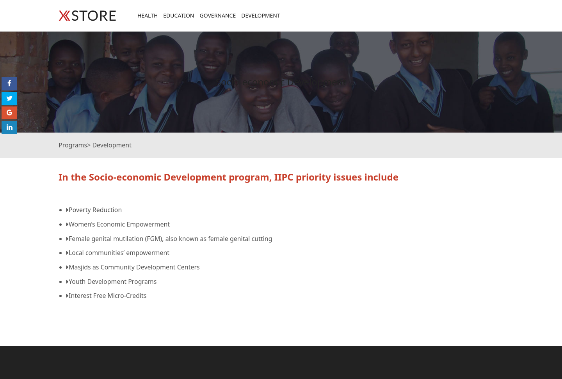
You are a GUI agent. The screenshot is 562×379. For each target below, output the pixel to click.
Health (147, 15)
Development (260, 15)
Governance (217, 15)
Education (178, 15)
